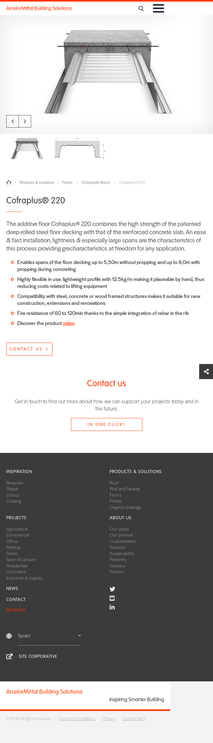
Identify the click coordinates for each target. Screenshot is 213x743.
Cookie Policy (133, 718)
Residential (16, 565)
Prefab (116, 501)
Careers (117, 565)
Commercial (17, 534)
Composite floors (96, 182)
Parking (13, 547)
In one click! (106, 424)
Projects (16, 517)
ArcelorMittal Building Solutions (39, 8)
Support (117, 547)
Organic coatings (125, 507)
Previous (12, 121)
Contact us (26, 349)
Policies (117, 571)
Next (25, 121)
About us (121, 517)
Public (12, 553)
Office (12, 541)
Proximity (118, 559)
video (69, 323)
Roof (114, 482)
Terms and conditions (77, 718)
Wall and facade (125, 488)
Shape (12, 488)
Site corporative (38, 656)
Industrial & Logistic (24, 578)
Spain (49, 635)
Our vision (119, 529)
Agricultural (17, 529)
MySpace (15, 610)
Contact (16, 599)
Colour (12, 495)
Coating (13, 501)
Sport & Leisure (21, 559)
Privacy (108, 718)
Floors (67, 182)
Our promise (121, 534)
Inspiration (19, 471)
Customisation (123, 541)
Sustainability (122, 553)
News (12, 588)
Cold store (16, 571)
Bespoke (14, 482)
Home (8, 182)
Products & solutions (36, 182)
